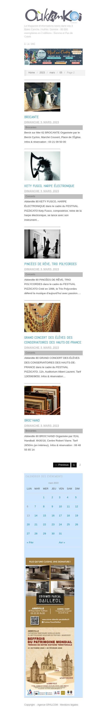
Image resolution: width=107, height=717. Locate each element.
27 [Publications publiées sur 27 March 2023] (28, 533)
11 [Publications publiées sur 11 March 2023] (68, 506)
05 (61, 72)
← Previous (62, 464)
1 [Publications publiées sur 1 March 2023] (44, 497)
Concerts (30, 196)
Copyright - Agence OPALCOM (41, 704)
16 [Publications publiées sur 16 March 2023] (53, 515)
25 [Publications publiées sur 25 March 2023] (68, 524)
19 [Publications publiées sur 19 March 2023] (76, 515)
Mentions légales (69, 704)
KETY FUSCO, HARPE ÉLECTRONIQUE (49, 186)
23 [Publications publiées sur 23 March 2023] (53, 524)
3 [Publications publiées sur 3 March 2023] (60, 497)
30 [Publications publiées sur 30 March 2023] (53, 533)
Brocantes (30, 127)
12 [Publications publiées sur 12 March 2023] (76, 506)
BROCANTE (31, 117)
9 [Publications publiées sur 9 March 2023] (52, 506)
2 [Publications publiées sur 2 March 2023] (52, 497)
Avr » (62, 542)
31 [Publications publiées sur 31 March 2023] (60, 533)
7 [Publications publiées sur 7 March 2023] (35, 506)
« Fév (30, 542)
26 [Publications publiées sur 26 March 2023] (76, 524)
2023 (42, 72)
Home (31, 72)
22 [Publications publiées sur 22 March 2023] (44, 524)
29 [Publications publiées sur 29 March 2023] (44, 533)
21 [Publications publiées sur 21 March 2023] (35, 524)
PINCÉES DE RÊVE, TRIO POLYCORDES (50, 264)
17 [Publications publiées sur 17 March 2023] (60, 515)
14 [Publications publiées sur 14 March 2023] (35, 515)
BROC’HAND (32, 420)
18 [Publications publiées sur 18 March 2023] (68, 515)
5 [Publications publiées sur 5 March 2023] (76, 497)
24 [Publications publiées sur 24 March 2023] (60, 524)
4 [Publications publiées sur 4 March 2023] (67, 497)
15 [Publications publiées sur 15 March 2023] (44, 515)
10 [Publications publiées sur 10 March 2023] (60, 506)
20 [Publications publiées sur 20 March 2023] (28, 524)
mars (52, 72)
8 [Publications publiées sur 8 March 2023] (44, 506)
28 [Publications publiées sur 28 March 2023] (35, 533)
